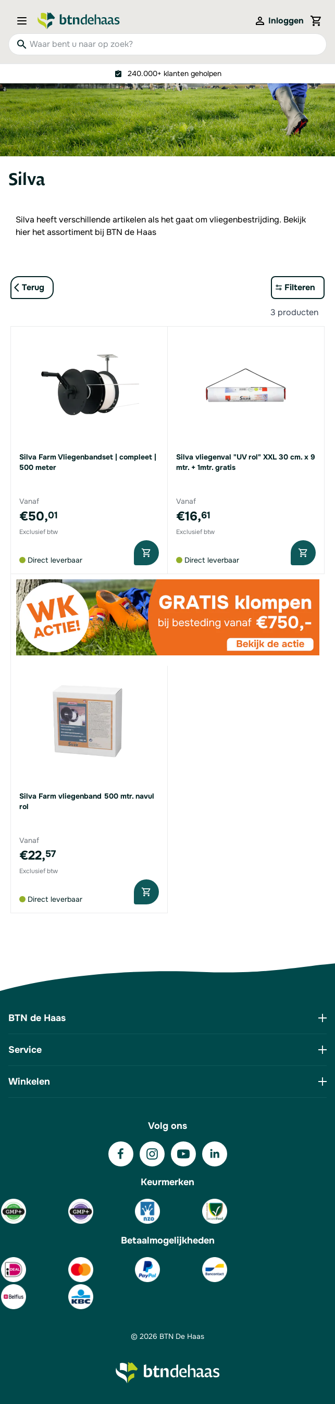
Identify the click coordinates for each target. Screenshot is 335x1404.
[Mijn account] (279, 21)
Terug (33, 287)
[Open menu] (25, 20)
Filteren (299, 287)
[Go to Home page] (79, 20)
